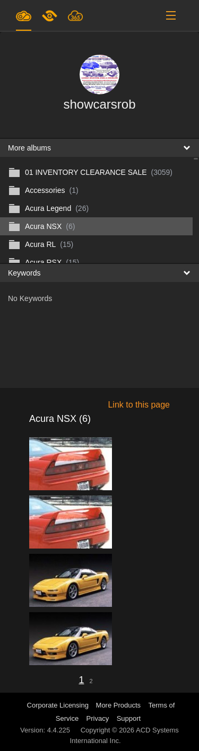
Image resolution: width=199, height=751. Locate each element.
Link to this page (139, 404)
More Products (118, 705)
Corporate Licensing (59, 705)
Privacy (97, 718)
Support (129, 718)
